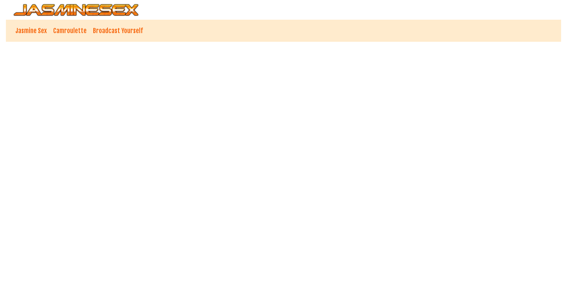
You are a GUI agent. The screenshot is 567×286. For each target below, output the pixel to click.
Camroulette (70, 31)
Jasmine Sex (31, 31)
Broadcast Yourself (118, 31)
